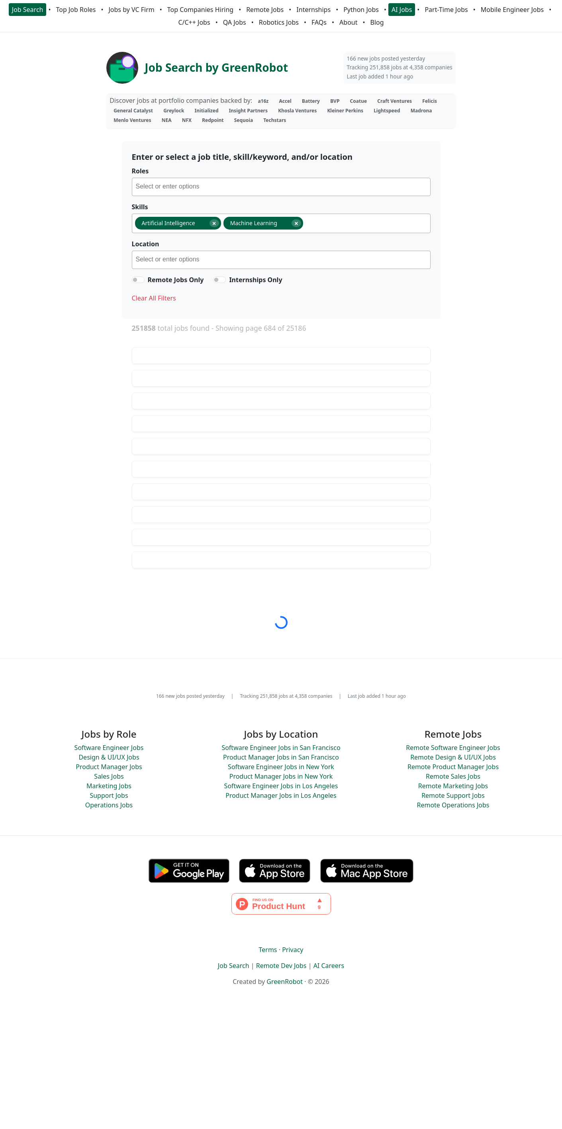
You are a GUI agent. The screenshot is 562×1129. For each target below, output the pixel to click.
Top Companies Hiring (200, 9)
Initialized (207, 110)
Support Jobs (109, 795)
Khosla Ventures (297, 110)
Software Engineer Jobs (109, 747)
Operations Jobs (109, 805)
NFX (187, 120)
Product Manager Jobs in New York (281, 776)
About (348, 22)
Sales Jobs (108, 776)
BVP (334, 101)
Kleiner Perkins (345, 110)
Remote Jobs (265, 9)
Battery (311, 101)
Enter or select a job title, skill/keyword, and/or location (242, 156)
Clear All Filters (154, 298)
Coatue (358, 101)
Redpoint (212, 120)
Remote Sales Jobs (453, 776)
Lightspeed (387, 110)
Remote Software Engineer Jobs (453, 747)
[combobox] (281, 187)
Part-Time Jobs (446, 9)
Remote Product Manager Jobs (453, 766)
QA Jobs (234, 22)
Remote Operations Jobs (453, 805)
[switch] (138, 280)
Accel (285, 101)
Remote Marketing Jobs (453, 785)
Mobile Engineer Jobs (512, 9)
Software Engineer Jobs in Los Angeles (281, 785)
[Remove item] (214, 223)
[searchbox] (283, 188)
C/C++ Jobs (194, 22)
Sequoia (243, 120)
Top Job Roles (76, 9)
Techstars (274, 120)
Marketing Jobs (108, 785)
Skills (140, 206)
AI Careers (329, 965)
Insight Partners (248, 110)
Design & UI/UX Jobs (108, 757)
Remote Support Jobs (453, 795)
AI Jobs (402, 9)
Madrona (421, 110)
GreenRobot (284, 981)
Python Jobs (361, 9)
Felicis (429, 101)
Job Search (27, 9)
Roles (140, 171)
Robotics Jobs (279, 22)
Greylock (173, 110)
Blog (377, 22)
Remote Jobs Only (176, 279)
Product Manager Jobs (109, 766)
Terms (267, 949)
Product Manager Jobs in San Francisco (281, 757)
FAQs (319, 22)
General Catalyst (133, 110)
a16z (263, 101)
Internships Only (255, 279)
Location (145, 244)
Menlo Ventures (132, 120)
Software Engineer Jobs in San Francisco (280, 747)
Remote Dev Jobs (281, 965)
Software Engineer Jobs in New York (281, 766)
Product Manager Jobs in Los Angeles (281, 795)
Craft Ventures (394, 101)
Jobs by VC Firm (131, 9)
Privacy (292, 949)
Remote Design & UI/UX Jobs (453, 757)
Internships (313, 9)
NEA (167, 120)
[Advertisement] (281, 1071)
